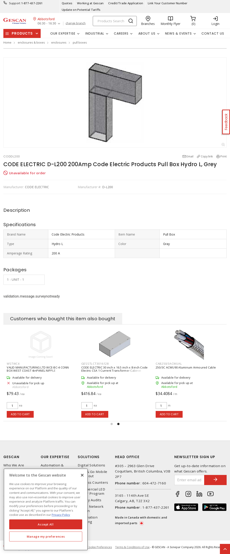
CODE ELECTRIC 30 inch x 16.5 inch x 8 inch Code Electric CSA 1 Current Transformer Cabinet (189, 369)
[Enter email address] (189, 480)
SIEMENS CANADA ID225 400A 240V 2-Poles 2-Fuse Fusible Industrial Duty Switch (38, 369)
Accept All (46, 524)
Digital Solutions (91, 465)
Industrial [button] (94, 33)
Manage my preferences (46, 536)
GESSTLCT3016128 (169, 364)
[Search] (115, 21)
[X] (82, 475)
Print (223, 156)
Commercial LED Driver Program (91, 491)
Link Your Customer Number (167, 3)
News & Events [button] (178, 33)
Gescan (11, 457)
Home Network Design (91, 508)
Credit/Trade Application (125, 3)
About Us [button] (146, 33)
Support (14, 3)
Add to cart (20, 414)
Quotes (67, 3)
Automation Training (87, 519)
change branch (76, 23)
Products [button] (22, 33)
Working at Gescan (90, 3)
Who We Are (13, 465)
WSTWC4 (87, 364)
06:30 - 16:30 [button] (47, 23)
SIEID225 (13, 364)
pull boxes (80, 42)
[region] (46, 509)
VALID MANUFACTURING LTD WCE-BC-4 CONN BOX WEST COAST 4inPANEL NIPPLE (112, 369)
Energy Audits (89, 500)
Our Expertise (55, 457)
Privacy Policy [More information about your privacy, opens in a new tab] (61, 515)
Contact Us (212, 33)
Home (7, 42)
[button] (112, 424)
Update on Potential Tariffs (81, 10)
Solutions (89, 457)
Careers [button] (121, 33)
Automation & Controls (52, 467)
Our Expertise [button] (62, 33)
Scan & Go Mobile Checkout (92, 474)
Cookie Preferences (99, 547)
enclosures (58, 42)
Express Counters (93, 482)
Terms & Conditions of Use (132, 547)
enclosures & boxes (31, 42)
